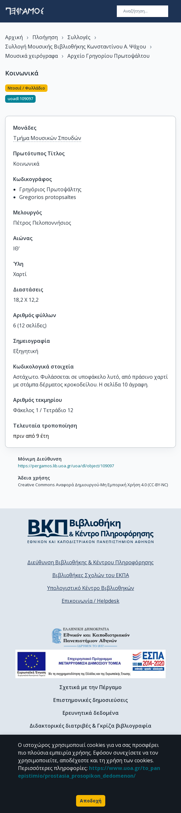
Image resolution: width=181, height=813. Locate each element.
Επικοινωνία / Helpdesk (90, 600)
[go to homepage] (24, 11)
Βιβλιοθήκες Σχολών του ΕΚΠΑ (90, 575)
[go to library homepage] (91, 531)
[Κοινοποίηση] (173, 96)
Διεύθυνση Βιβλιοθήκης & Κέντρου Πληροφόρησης (90, 562)
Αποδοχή (90, 801)
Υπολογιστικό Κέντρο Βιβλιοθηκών (90, 588)
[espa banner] (90, 664)
